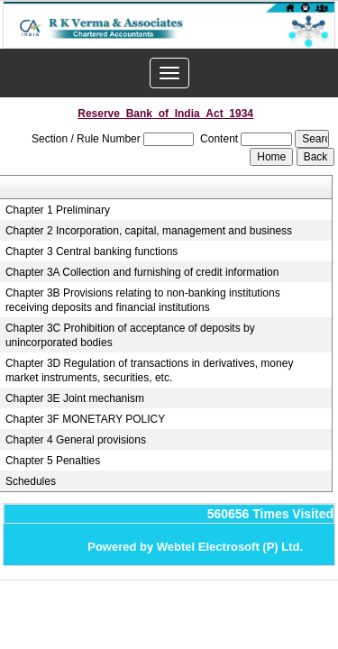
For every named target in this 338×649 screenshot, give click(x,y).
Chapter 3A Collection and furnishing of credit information (142, 272)
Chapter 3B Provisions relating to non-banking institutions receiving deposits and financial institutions (142, 300)
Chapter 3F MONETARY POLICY (85, 419)
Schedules (30, 481)
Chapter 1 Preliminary (57, 210)
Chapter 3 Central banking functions (91, 251)
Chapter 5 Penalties (52, 460)
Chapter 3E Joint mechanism (74, 398)
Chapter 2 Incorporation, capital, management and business (148, 230)
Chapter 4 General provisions (75, 440)
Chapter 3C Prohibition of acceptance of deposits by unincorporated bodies (130, 335)
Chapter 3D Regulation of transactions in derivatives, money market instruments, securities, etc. (149, 370)
